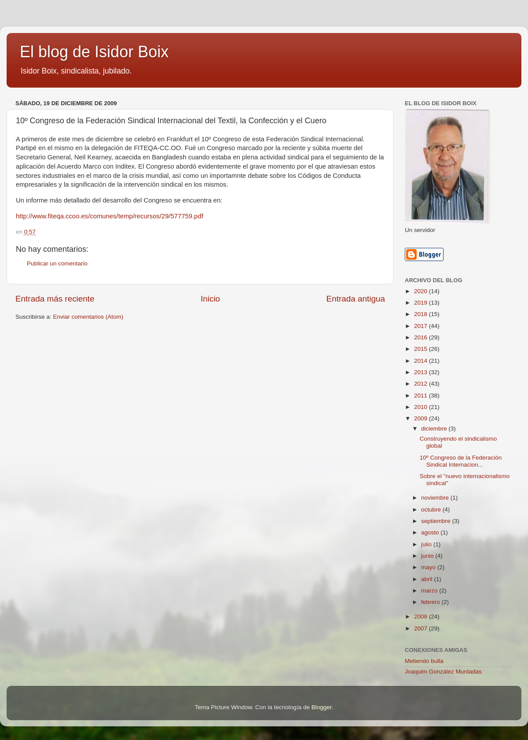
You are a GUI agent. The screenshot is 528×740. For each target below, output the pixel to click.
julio (427, 544)
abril (427, 579)
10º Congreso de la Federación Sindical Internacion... (461, 461)
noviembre (436, 497)
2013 (421, 372)
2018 (421, 314)
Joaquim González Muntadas (443, 671)
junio (428, 555)
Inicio (210, 298)
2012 (421, 383)
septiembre (436, 521)
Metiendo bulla (424, 661)
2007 (421, 628)
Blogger (322, 707)
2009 (421, 418)
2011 (421, 395)
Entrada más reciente (55, 298)
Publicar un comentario (57, 263)
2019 (421, 302)
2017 (421, 326)
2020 (421, 291)
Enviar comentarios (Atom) (88, 316)
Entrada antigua (355, 298)
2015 (421, 349)
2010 (421, 407)
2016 (421, 337)
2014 (421, 360)
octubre (432, 509)
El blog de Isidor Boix (94, 52)
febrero (431, 602)
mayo (429, 567)
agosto (430, 532)
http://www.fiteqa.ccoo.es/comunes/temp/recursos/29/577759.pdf (109, 216)
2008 (421, 616)
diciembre (434, 428)
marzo (430, 590)
